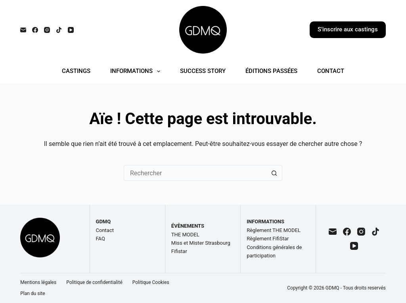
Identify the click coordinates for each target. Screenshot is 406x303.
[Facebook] (35, 30)
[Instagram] (47, 30)
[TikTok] (59, 30)
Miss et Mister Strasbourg (200, 243)
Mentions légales (38, 282)
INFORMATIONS (136, 71)
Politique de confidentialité (94, 282)
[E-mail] (23, 30)
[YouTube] (71, 30)
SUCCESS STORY (203, 71)
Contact (105, 230)
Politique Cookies (150, 282)
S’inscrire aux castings (348, 29)
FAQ (100, 239)
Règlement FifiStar (268, 239)
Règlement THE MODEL (274, 230)
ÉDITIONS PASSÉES (271, 71)
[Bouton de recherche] (274, 173)
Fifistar (179, 251)
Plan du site (32, 293)
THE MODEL (185, 235)
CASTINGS (76, 71)
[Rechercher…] (195, 173)
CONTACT (330, 71)
